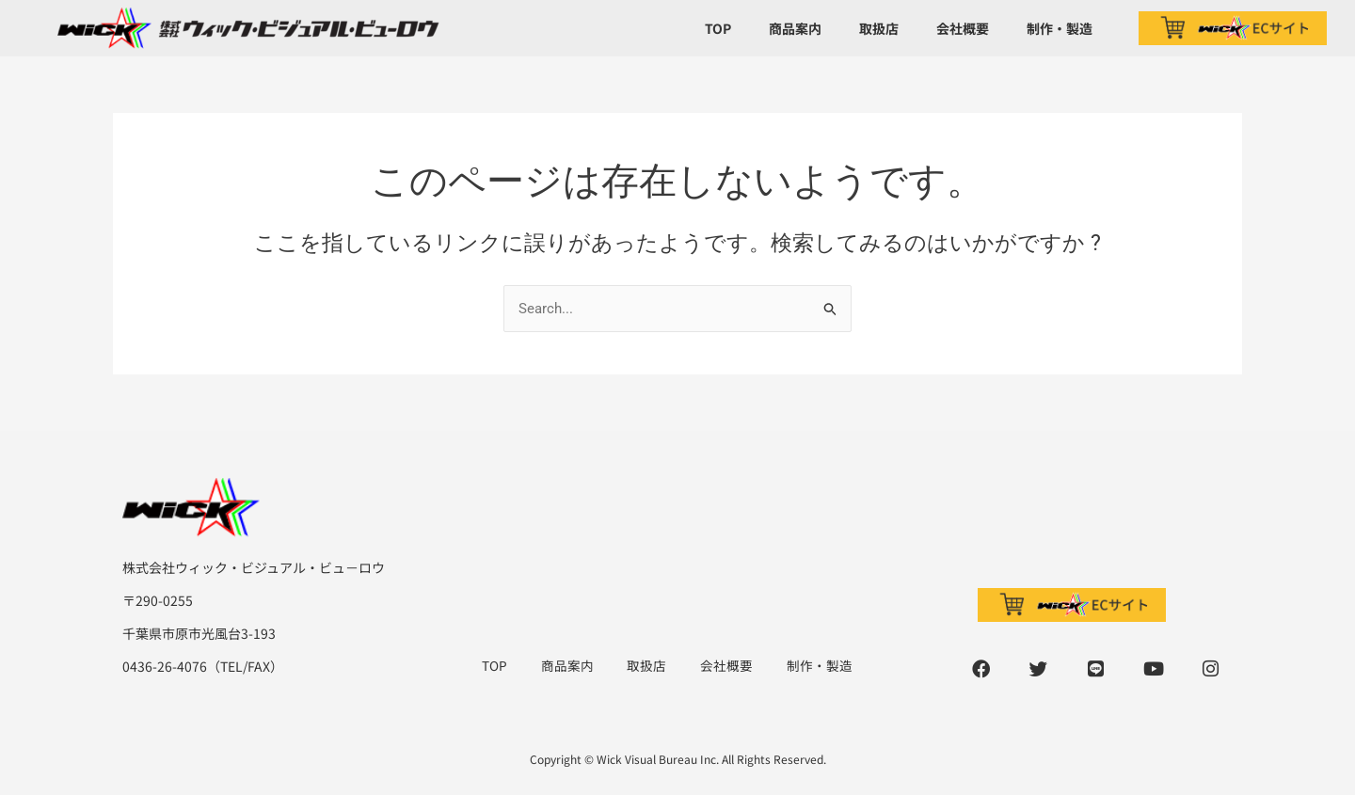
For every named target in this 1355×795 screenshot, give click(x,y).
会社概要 (962, 28)
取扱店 (879, 28)
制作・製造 (1059, 28)
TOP (718, 28)
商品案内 (795, 28)
